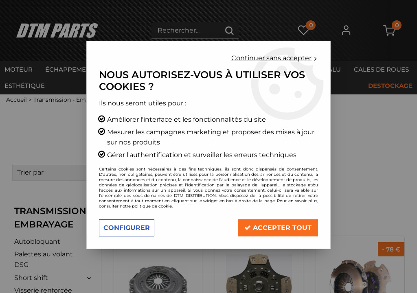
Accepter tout (278, 228)
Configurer (126, 228)
